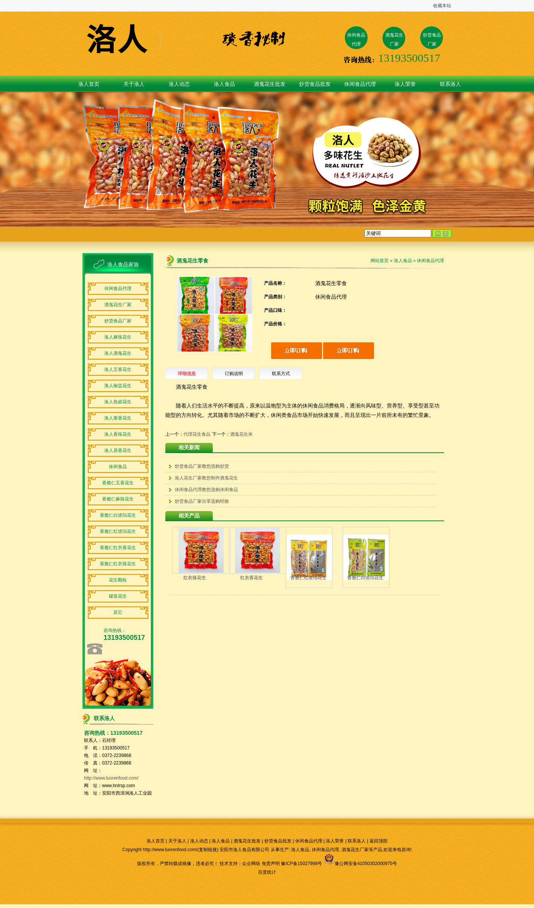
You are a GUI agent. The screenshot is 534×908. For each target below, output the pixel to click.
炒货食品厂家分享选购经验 (202, 501)
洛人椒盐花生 (117, 385)
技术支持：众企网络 (240, 863)
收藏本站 (442, 5)
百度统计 (267, 872)
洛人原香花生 (117, 450)
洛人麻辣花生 (117, 337)
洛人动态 (179, 84)
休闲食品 (118, 466)
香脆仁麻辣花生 (118, 499)
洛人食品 (224, 84)
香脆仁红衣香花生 (118, 547)
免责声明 (271, 863)
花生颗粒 (118, 580)
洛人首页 (88, 84)
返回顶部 (378, 841)
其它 (117, 612)
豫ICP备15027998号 (301, 863)
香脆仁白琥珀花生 (118, 515)
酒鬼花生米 (241, 434)
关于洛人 (134, 84)
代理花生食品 (197, 434)
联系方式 (281, 373)
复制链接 (208, 849)
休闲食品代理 (360, 84)
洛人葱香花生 (117, 418)
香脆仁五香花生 (118, 482)
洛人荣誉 (405, 84)
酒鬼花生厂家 (117, 304)
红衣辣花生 (194, 577)
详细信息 (187, 373)
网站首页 (380, 260)
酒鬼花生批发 (269, 84)
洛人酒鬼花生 (117, 353)
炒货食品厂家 (117, 321)
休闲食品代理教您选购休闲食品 (206, 489)
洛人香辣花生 (117, 434)
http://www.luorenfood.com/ (111, 778)
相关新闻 (189, 447)
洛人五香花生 (117, 369)
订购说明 (234, 373)
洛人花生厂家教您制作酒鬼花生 (206, 478)
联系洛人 (450, 84)
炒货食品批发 (315, 84)
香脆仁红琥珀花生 (118, 531)
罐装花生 (118, 596)
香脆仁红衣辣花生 (118, 563)
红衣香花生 (251, 577)
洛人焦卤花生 (117, 401)
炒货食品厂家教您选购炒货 (202, 466)
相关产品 (189, 516)
